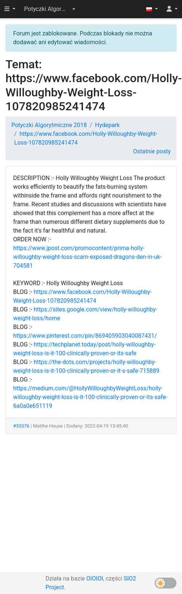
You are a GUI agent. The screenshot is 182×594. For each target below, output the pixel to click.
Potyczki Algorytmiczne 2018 (49, 125)
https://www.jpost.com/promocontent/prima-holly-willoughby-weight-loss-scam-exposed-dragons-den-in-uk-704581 (87, 257)
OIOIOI (94, 578)
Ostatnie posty (152, 151)
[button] (50, 9)
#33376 (21, 426)
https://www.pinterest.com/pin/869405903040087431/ (85, 335)
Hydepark (107, 125)
